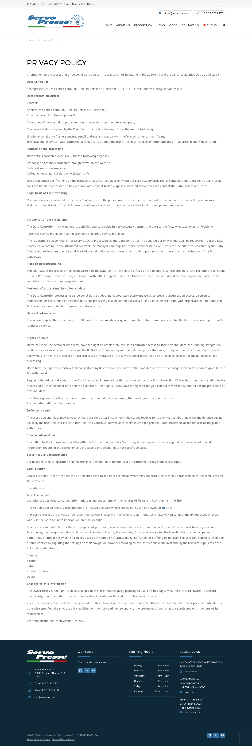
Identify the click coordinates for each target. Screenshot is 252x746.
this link (167, 508)
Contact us (190, 25)
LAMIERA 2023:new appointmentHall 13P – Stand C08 (192, 683)
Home (108, 25)
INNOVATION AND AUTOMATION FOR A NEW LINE (201, 664)
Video (173, 25)
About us (123, 25)
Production (143, 25)
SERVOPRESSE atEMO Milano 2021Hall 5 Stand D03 (191, 703)
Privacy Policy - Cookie (38, 739)
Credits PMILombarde (63, 739)
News (161, 25)
